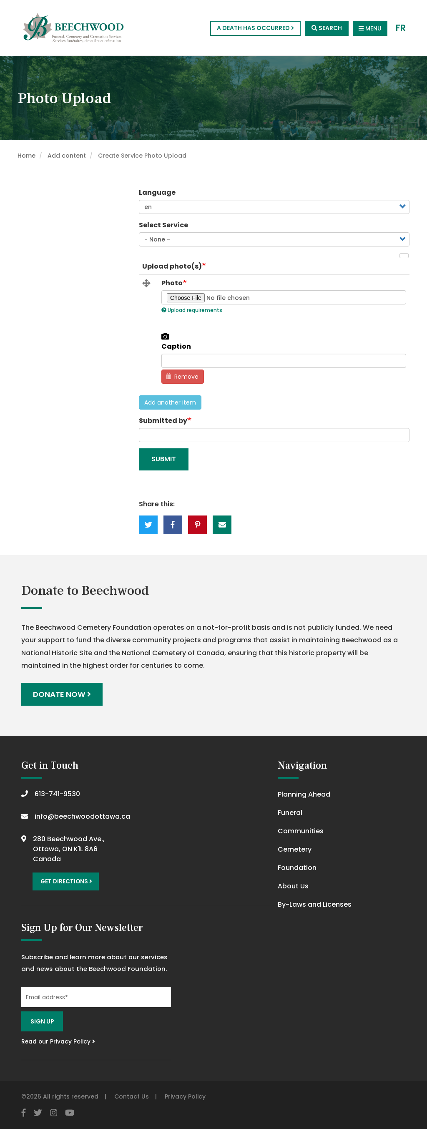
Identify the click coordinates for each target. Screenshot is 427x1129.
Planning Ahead (304, 794)
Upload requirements (191, 310)
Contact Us (131, 1096)
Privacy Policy (185, 1096)
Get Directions (66, 881)
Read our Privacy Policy (58, 1042)
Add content (67, 155)
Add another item (170, 402)
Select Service (163, 225)
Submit (163, 459)
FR (401, 28)
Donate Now (62, 694)
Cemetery (294, 849)
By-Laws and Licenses (315, 904)
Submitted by (163, 420)
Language (157, 192)
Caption (176, 346)
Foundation (297, 868)
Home (26, 155)
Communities (301, 831)
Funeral (290, 812)
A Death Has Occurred (255, 28)
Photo (172, 283)
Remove (182, 376)
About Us (293, 886)
